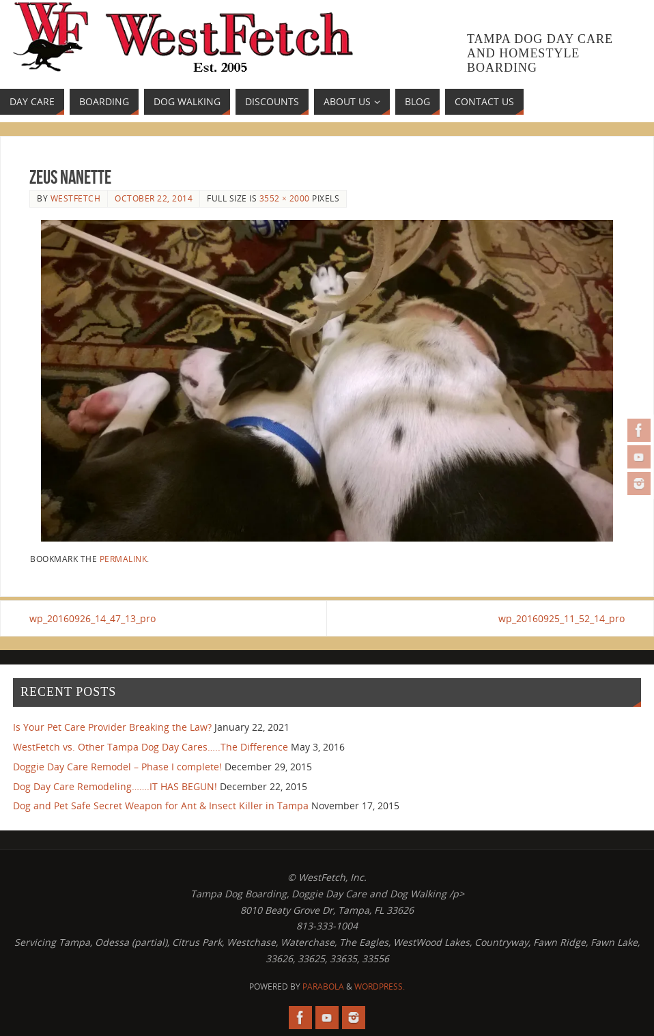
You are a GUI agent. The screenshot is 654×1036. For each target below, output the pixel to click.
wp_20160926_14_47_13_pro (92, 618)
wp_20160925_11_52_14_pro (561, 618)
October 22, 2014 (154, 198)
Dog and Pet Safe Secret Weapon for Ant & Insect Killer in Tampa (161, 805)
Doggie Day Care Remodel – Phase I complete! (117, 766)
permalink (123, 558)
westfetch (76, 198)
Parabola (323, 986)
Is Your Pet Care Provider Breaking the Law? (112, 726)
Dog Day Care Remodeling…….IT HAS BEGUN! (115, 786)
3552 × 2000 (284, 198)
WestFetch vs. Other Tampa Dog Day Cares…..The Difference (150, 746)
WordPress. (379, 986)
